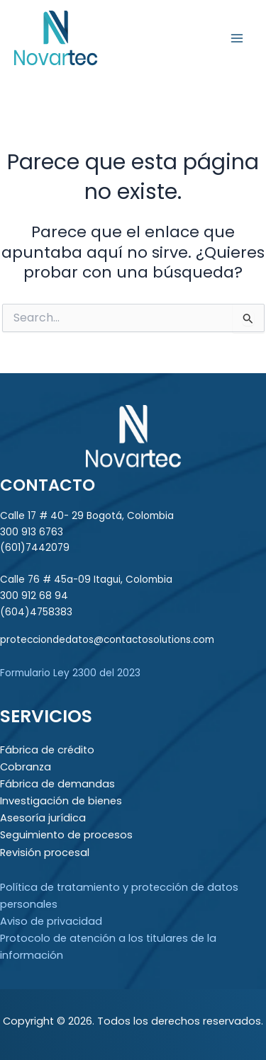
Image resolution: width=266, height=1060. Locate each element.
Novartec (148, 37)
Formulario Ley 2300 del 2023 (70, 673)
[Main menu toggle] (237, 38)
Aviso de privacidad (51, 921)
